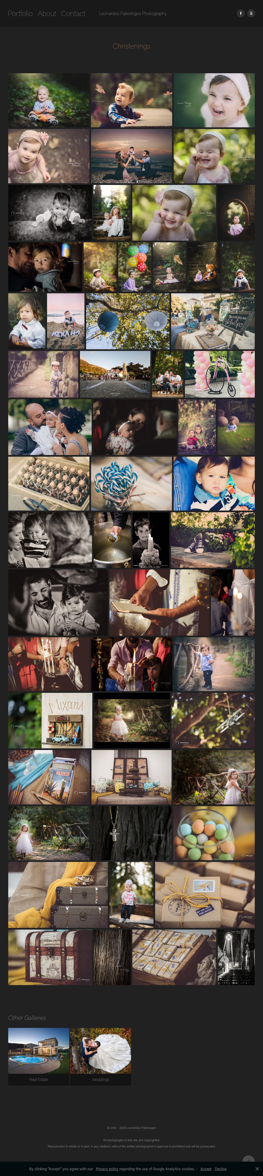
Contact (73, 13)
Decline (221, 1168)
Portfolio (20, 13)
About (47, 13)
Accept (206, 1168)
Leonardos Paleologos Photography (133, 13)
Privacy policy (107, 1168)
